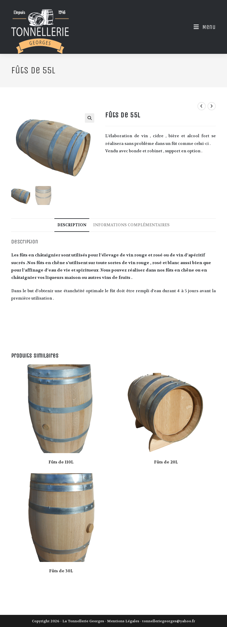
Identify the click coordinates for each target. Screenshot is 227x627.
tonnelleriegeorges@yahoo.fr (168, 620)
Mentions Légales (123, 620)
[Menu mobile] (202, 27)
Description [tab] (71, 224)
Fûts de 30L (61, 570)
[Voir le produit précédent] (201, 106)
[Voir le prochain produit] (211, 106)
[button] (89, 118)
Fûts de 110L (61, 461)
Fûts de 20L (166, 461)
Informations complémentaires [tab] (131, 224)
